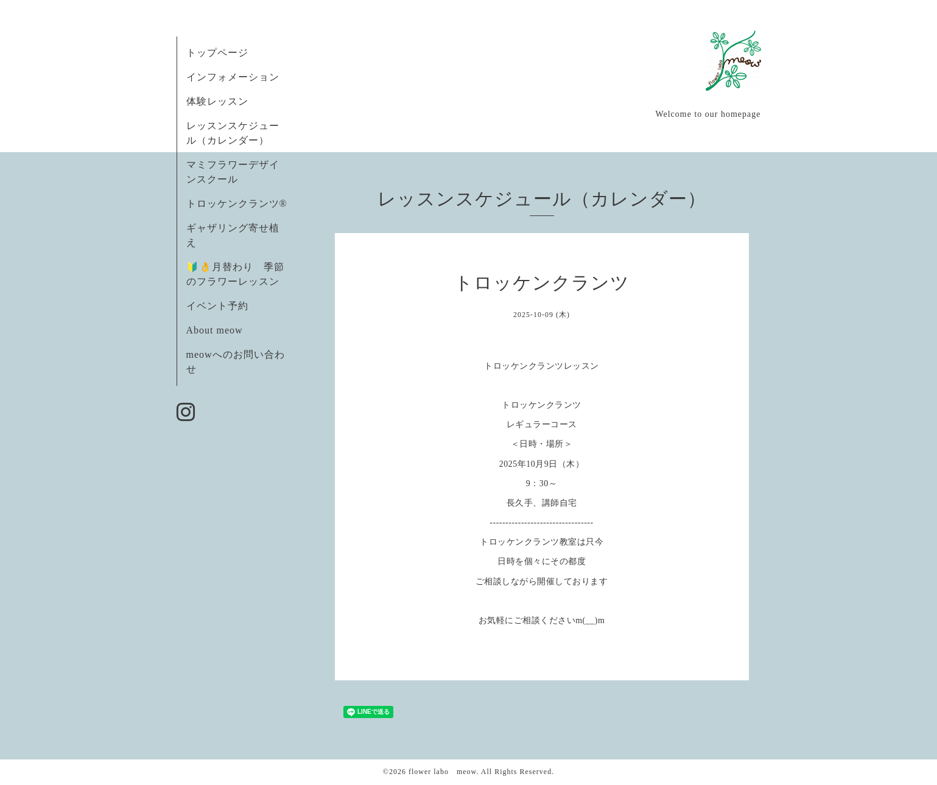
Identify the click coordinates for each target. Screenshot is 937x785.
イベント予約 (217, 306)
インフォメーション (232, 77)
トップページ (217, 52)
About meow (214, 330)
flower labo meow (443, 771)
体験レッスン (217, 101)
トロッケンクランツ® (236, 203)
